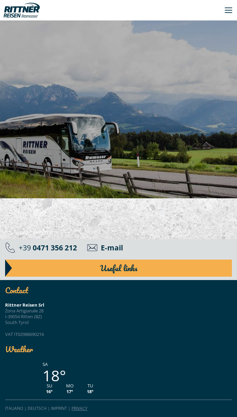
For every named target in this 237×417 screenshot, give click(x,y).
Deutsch (37, 408)
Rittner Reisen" (21, 10)
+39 (48, 247)
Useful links (118, 268)
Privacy (80, 408)
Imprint (59, 408)
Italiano (14, 408)
